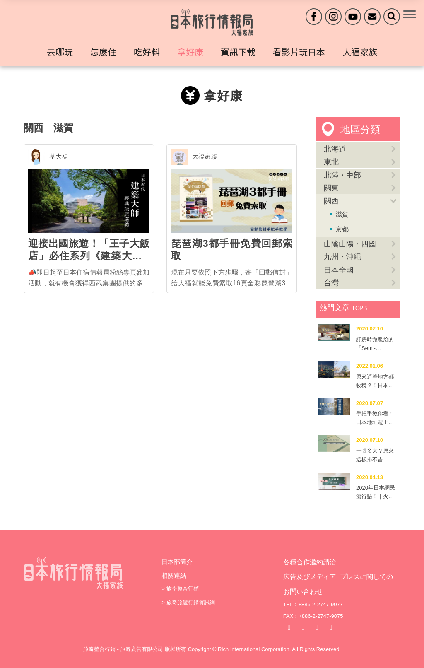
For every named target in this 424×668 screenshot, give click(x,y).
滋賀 (63, 127)
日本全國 (339, 270)
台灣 (331, 283)
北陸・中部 (342, 175)
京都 (342, 229)
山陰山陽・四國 (350, 244)
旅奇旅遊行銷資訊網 (190, 602)
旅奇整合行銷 (182, 589)
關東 (331, 188)
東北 (331, 162)
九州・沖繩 (342, 257)
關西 (33, 127)
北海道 (335, 149)
